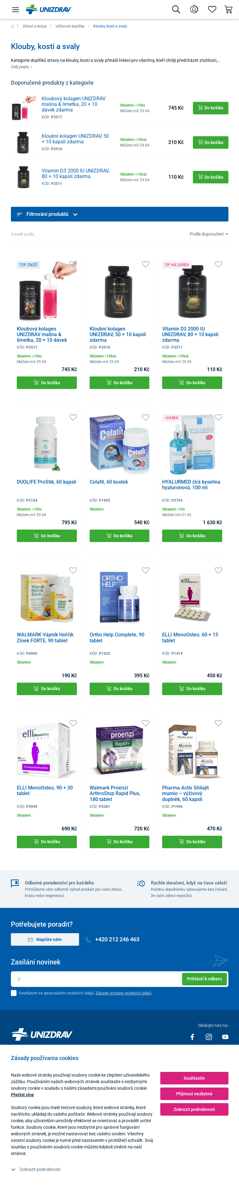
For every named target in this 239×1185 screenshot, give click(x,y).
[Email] (119, 979)
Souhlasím (194, 1078)
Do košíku (47, 382)
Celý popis (21, 66)
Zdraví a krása (35, 26)
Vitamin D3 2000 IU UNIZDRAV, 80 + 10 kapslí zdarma (75, 173)
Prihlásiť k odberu (204, 978)
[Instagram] (209, 1036)
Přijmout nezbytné (194, 1093)
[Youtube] (225, 1036)
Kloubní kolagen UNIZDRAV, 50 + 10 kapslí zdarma (75, 139)
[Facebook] (192, 1036)
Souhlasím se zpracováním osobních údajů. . (85, 993)
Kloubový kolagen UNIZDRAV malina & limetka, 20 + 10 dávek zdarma (73, 104)
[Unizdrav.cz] (48, 9)
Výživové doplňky (70, 26)
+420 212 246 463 (113, 939)
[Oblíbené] (212, 9)
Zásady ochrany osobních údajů (123, 993)
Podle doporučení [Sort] (207, 234)
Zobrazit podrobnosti (35, 1169)
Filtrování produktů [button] (47, 214)
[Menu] (15, 9)
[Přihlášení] (194, 9)
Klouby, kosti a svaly (110, 26)
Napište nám (45, 939)
